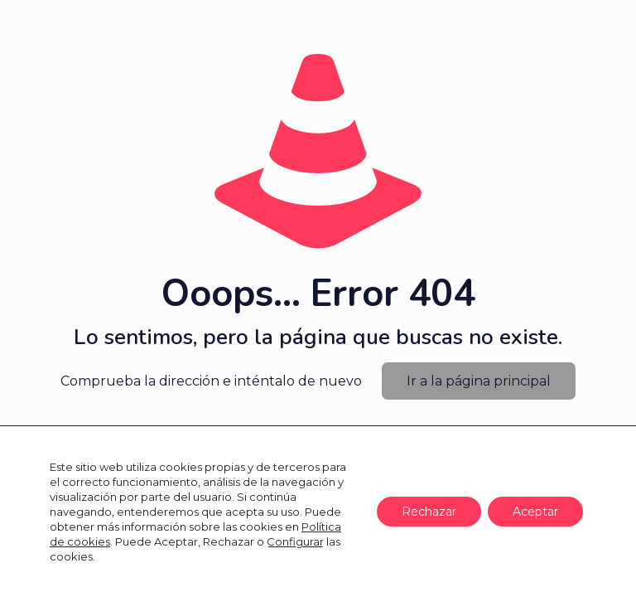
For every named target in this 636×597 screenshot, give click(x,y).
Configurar (295, 541)
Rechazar (429, 511)
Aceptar (535, 511)
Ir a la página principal (479, 381)
